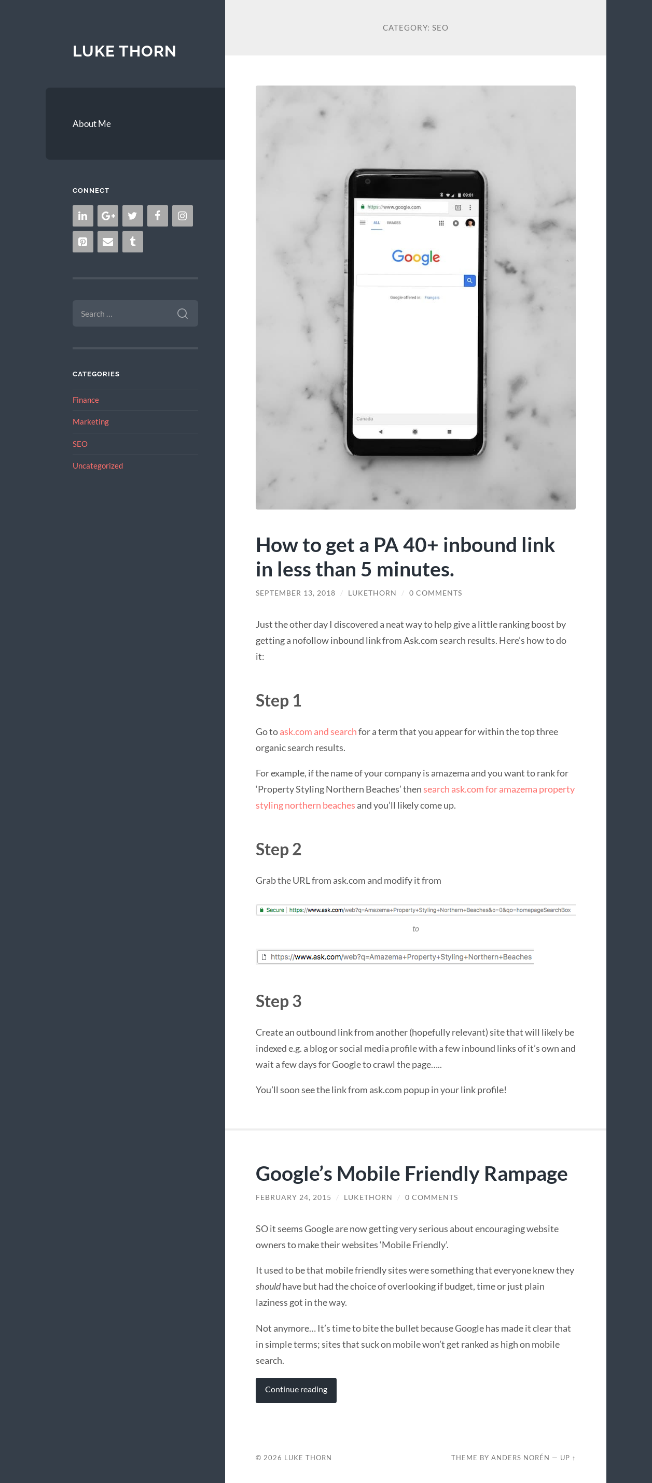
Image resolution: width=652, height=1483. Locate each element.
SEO (80, 443)
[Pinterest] (83, 241)
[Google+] (108, 216)
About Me (92, 123)
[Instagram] (182, 216)
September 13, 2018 (296, 593)
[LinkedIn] (83, 216)
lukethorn (372, 593)
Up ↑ (568, 1457)
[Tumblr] (132, 241)
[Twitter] (132, 216)
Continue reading (296, 1389)
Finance (86, 399)
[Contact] (108, 241)
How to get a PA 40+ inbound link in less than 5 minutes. (406, 556)
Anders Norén (520, 1457)
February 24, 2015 (293, 1197)
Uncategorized (98, 465)
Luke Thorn (125, 51)
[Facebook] (157, 216)
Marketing (91, 421)
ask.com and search (318, 731)
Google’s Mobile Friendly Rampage (412, 1173)
